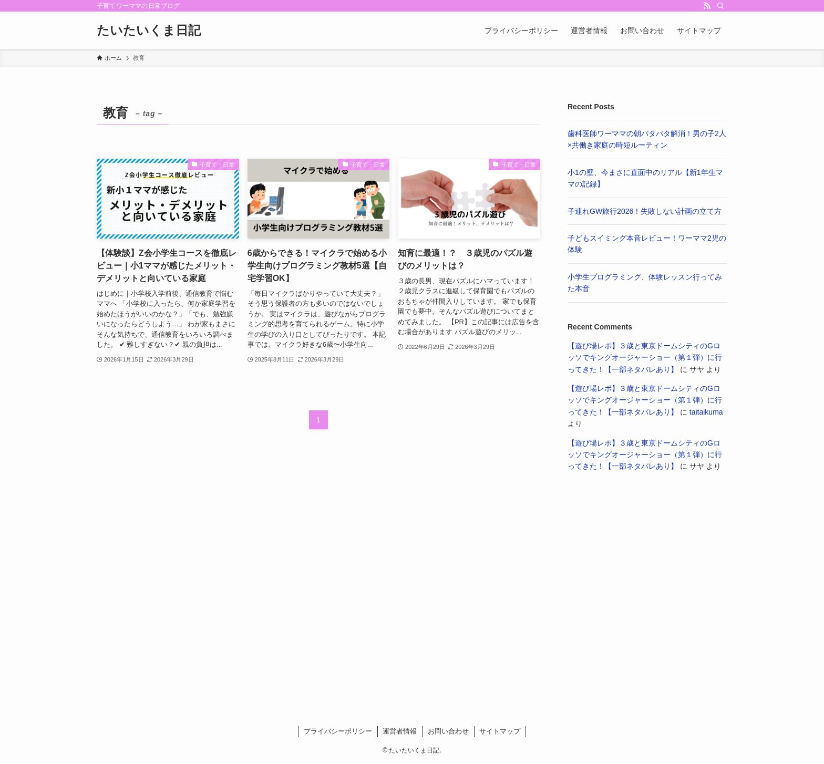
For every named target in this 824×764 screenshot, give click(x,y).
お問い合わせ (448, 731)
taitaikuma (706, 412)
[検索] (720, 6)
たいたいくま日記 (149, 30)
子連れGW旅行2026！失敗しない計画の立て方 (645, 211)
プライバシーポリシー (338, 731)
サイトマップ (499, 731)
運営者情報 (400, 731)
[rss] (707, 6)
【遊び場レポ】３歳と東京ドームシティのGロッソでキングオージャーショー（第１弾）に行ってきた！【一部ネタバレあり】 (645, 358)
